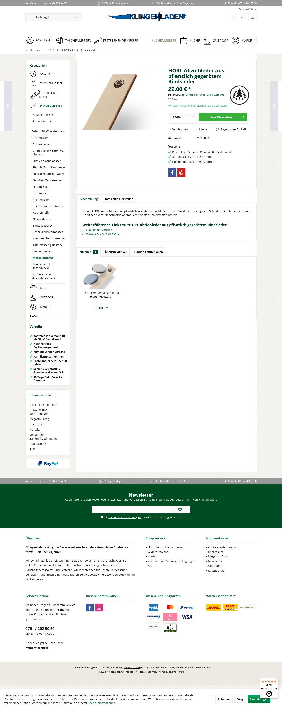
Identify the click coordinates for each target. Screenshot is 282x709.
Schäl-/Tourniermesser (47, 232)
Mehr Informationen (102, 703)
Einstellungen (259, 699)
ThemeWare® (176, 675)
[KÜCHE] (191, 41)
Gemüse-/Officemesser (47, 180)
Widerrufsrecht (158, 556)
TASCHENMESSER (51, 83)
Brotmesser (40, 138)
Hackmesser (40, 187)
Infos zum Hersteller (119, 199)
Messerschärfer (42, 258)
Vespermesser (42, 251)
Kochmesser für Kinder (47, 206)
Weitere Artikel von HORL (100, 233)
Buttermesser (41, 144)
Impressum (215, 556)
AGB (32, 453)
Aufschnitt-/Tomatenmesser (49, 131)
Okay (240, 699)
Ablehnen (224, 699)
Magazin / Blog (39, 423)
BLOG (33, 315)
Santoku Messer (43, 225)
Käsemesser (40, 193)
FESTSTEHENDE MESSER (49, 94)
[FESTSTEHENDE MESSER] (117, 41)
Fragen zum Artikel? (231, 129)
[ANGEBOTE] (40, 40)
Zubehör (89, 252)
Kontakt (35, 433)
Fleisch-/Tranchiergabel (48, 174)
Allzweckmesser (43, 121)
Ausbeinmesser (42, 115)
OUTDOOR (47, 297)
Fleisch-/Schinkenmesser (48, 167)
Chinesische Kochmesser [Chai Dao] (49, 152)
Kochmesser (40, 199)
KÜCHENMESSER (51, 106)
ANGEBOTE (47, 74)
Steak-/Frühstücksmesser (49, 238)
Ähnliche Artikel (116, 252)
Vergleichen (178, 129)
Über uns (36, 428)
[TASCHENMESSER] (74, 41)
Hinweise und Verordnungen (39, 415)
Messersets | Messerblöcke (41, 266)
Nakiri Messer (41, 219)
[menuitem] (246, 9)
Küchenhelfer (41, 212)
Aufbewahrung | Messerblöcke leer (43, 276)
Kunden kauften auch (148, 252)
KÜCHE (44, 288)
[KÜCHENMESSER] (160, 41)
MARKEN (46, 307)
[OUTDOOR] (217, 41)
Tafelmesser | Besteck (47, 245)
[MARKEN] (244, 41)
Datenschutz (38, 448)
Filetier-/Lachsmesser (46, 161)
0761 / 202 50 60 (40, 632)
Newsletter (215, 565)
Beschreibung (89, 199)
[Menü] (275, 679)
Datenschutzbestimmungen (125, 521)
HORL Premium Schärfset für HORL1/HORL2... (100, 294)
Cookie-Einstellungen (43, 408)
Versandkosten (132, 671)
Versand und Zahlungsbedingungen (44, 440)
